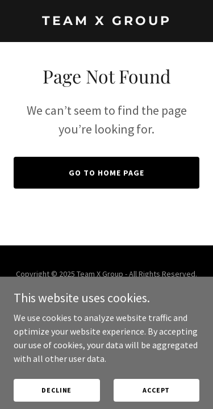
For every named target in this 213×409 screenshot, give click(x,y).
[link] (106, 21)
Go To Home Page (106, 173)
